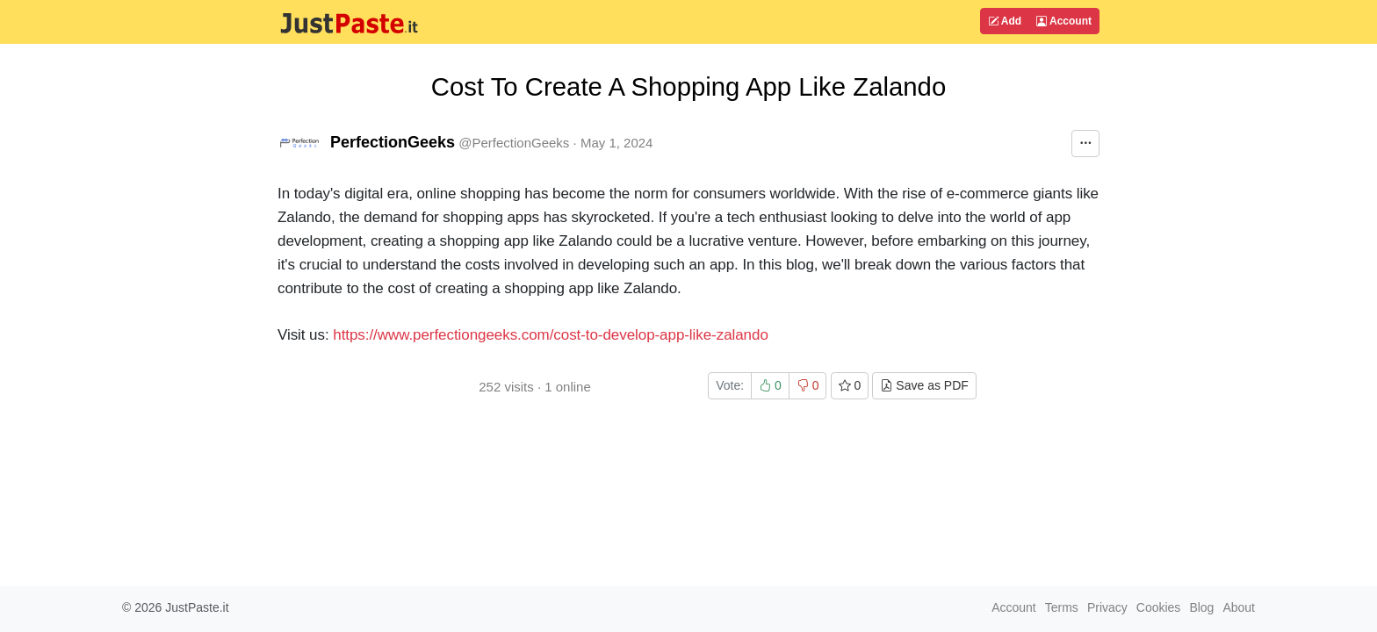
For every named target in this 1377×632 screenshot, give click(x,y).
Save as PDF (924, 385)
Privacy (1107, 607)
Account (1064, 21)
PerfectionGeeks (392, 142)
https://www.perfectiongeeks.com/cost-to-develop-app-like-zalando (550, 335)
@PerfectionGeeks (513, 142)
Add (1004, 21)
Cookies (1158, 607)
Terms (1061, 607)
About (1238, 607)
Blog (1201, 607)
